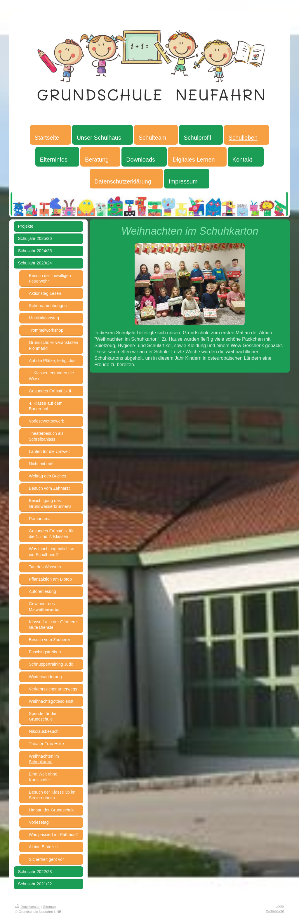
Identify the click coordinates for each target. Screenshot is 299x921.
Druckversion (27, 906)
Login (279, 906)
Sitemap (49, 906)
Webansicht (275, 911)
